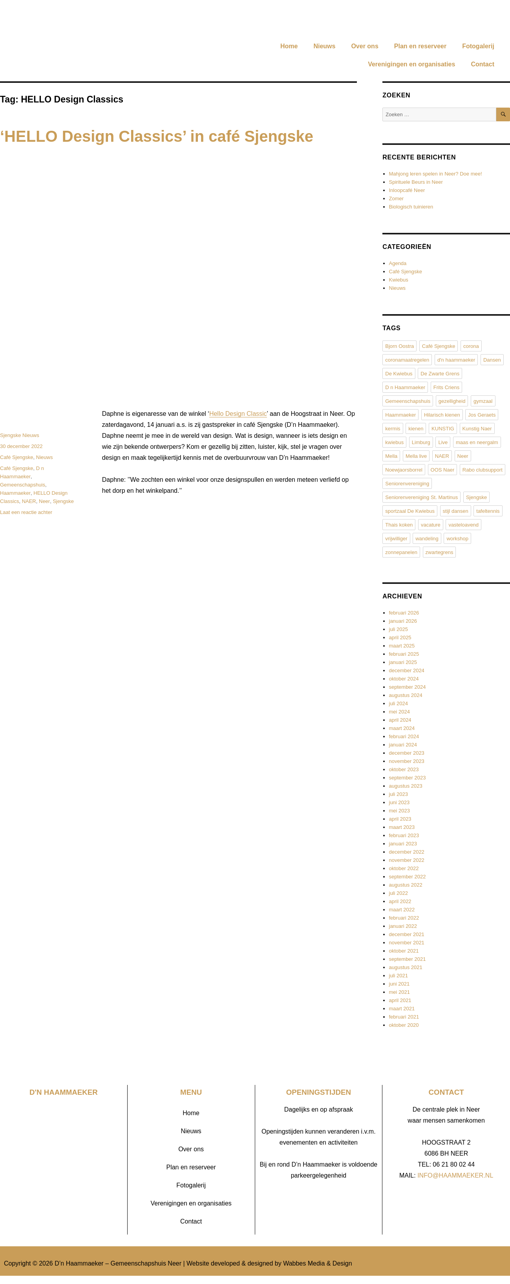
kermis (392, 429)
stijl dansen (455, 511)
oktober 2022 (404, 868)
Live (443, 442)
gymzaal (482, 401)
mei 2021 (399, 992)
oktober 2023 (404, 769)
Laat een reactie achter (26, 512)
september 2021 (407, 959)
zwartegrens (439, 552)
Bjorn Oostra (399, 346)
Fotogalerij (478, 46)
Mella (391, 456)
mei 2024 (399, 712)
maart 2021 (402, 1008)
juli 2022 (398, 893)
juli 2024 (398, 703)
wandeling (427, 538)
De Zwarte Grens (439, 374)
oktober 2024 (404, 679)
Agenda (398, 263)
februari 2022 (404, 918)
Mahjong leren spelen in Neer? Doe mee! (435, 174)
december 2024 (406, 670)
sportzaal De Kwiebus (410, 511)
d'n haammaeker (456, 360)
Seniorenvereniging (407, 484)
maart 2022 (402, 910)
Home (289, 46)
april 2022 (400, 901)
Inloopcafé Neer (407, 190)
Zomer (396, 198)
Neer (44, 501)
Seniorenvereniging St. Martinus (421, 497)
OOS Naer (443, 470)
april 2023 (400, 819)
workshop (457, 538)
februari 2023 (404, 835)
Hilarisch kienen (442, 415)
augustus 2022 (405, 885)
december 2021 (406, 934)
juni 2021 (399, 984)
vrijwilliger (396, 538)
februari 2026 (404, 613)
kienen (415, 429)
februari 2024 (404, 736)
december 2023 (406, 753)
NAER (29, 501)
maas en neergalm (477, 442)
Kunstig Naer (477, 429)
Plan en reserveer (420, 46)
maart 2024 (402, 728)
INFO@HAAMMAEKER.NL (455, 1175)
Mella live (416, 456)
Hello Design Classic (238, 413)
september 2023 (407, 778)
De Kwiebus (398, 374)
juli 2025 (398, 629)
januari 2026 (403, 621)
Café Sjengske (16, 457)
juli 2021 (398, 976)
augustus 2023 (405, 786)
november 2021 (406, 943)
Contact (482, 64)
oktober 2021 (404, 951)
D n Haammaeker (405, 387)
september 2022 (407, 877)
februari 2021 (404, 1017)
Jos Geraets (481, 415)
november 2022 (406, 860)
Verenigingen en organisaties (411, 64)
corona (471, 346)
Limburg (421, 442)
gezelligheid (452, 401)
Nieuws (324, 46)
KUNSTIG (442, 429)
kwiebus (394, 442)
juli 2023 (398, 794)
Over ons (364, 46)
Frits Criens (446, 387)
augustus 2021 (405, 967)
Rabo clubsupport (482, 470)
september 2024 (407, 687)
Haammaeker (15, 493)
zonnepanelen (401, 552)
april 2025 (400, 637)
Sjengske (63, 501)
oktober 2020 (404, 1025)
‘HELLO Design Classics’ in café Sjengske (156, 136)
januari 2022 (403, 926)
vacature (431, 525)
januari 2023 (403, 844)
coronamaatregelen (407, 360)
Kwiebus (398, 280)
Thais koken (399, 525)
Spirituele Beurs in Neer (416, 182)
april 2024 (400, 720)
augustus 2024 (405, 695)
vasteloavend (463, 525)
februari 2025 (404, 654)
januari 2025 (403, 662)
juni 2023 (399, 802)
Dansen (492, 360)
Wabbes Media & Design (317, 1263)
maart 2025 (402, 646)
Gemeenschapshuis (22, 485)
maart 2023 (402, 827)
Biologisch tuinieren (411, 207)
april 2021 (400, 1000)
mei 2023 (399, 811)
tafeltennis (487, 511)
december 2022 (406, 852)
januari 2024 (403, 745)
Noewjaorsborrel (403, 470)
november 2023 (406, 761)
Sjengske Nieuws (19, 435)
